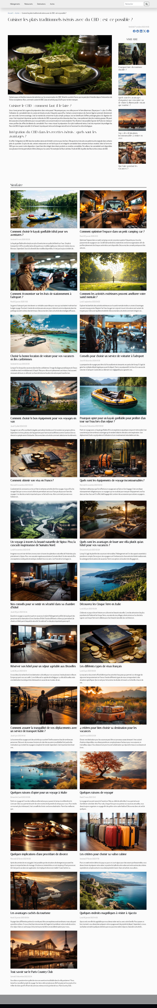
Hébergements (15, 4)
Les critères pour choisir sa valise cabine (103, 854)
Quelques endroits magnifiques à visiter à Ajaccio (108, 913)
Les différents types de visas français (101, 666)
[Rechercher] (133, 4)
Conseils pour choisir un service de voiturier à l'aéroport (112, 356)
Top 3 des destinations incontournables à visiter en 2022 (130, 135)
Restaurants (29, 4)
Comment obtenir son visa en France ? (32, 480)
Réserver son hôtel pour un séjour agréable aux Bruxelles (43, 666)
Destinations (41, 4)
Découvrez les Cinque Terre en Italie (100, 604)
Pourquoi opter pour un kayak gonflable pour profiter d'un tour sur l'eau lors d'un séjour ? (113, 420)
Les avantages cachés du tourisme (30, 913)
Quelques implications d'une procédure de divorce (39, 854)
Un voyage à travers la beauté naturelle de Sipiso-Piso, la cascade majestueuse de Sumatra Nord (43, 543)
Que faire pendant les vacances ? (127, 167)
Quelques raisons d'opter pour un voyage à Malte (38, 792)
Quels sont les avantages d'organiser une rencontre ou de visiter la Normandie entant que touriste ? (131, 101)
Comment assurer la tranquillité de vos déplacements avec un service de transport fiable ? (43, 729)
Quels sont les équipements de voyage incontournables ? (112, 480)
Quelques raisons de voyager (96, 792)
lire (101, 110)
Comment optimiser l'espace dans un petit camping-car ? (112, 231)
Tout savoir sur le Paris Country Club (31, 972)
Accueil (10, 13)
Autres (52, 4)
